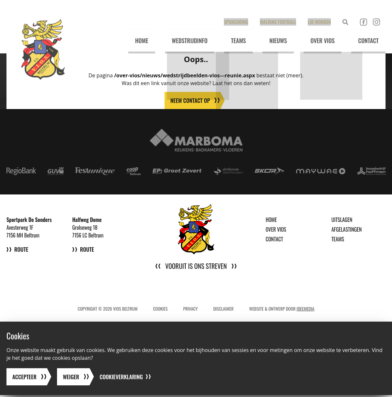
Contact (367, 32)
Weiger (72, 378)
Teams (232, 32)
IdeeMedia (305, 308)
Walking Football (277, 11)
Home (132, 32)
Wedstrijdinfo (181, 32)
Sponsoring (236, 11)
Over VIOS (320, 32)
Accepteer (25, 378)
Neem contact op (190, 100)
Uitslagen (341, 220)
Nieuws (273, 32)
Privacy (190, 308)
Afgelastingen (346, 230)
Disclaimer (223, 308)
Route (21, 252)
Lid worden (317, 11)
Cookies (160, 308)
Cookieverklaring (124, 378)
